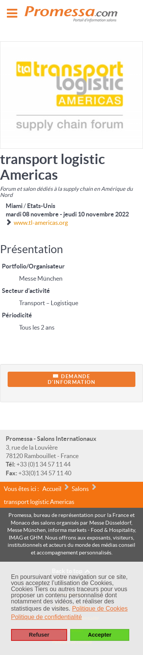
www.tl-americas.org (41, 222)
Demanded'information (72, 379)
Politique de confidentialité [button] (46, 617)
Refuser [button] (39, 635)
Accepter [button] (99, 635)
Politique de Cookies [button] (100, 608)
